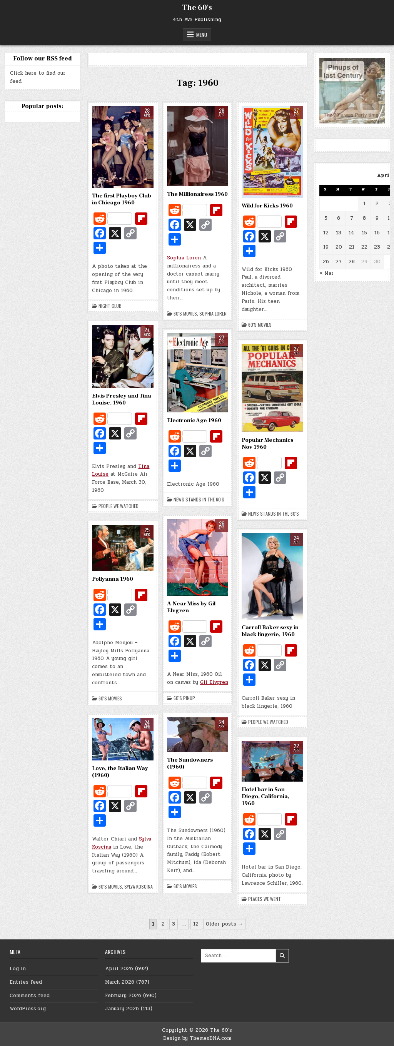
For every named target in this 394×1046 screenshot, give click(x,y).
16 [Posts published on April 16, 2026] (377, 233)
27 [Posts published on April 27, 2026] (339, 262)
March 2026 (119, 982)
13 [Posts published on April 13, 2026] (338, 233)
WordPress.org (28, 1009)
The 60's (197, 8)
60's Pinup (184, 698)
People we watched (118, 506)
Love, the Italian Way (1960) (120, 772)
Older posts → (224, 924)
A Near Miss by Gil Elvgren (191, 607)
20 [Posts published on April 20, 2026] (339, 247)
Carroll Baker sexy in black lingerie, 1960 (270, 631)
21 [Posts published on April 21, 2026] (351, 247)
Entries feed (26, 982)
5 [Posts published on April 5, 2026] (325, 218)
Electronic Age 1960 (194, 420)
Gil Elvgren (214, 682)
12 (196, 924)
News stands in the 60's (199, 499)
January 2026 (122, 1009)
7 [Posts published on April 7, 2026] (351, 218)
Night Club (110, 306)
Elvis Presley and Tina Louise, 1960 (121, 399)
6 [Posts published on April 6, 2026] (338, 218)
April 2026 (119, 968)
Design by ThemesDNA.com (197, 1038)
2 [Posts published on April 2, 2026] (377, 203)
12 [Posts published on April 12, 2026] (326, 233)
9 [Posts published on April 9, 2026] (377, 218)
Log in (18, 968)
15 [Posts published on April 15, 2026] (364, 233)
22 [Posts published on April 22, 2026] (364, 247)
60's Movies (185, 313)
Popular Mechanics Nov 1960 (267, 443)
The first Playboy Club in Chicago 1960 (121, 199)
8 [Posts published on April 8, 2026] (364, 218)
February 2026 (123, 995)
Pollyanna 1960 (112, 579)
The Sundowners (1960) (190, 763)
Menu (201, 34)
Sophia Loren (184, 258)
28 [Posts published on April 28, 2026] (352, 262)
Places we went (264, 899)
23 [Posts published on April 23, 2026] (377, 247)
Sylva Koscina (138, 886)
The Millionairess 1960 (197, 194)
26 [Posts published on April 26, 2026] (326, 262)
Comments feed (30, 995)
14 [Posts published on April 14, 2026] (351, 233)
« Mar (326, 273)
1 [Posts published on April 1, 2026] (364, 203)
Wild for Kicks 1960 (267, 205)
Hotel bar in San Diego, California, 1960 (265, 796)
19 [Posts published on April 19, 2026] (326, 247)
